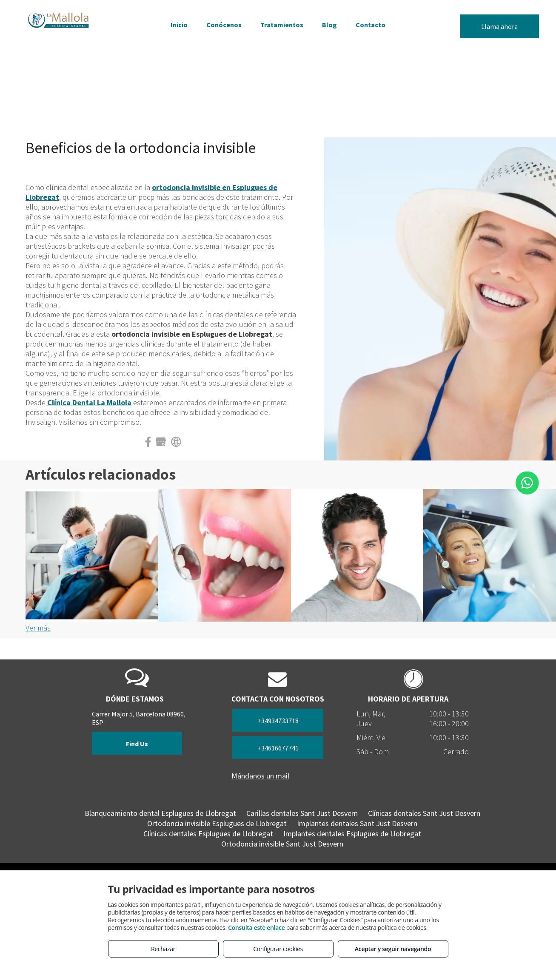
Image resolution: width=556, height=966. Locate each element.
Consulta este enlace (256, 927)
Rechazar (163, 949)
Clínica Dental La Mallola (89, 402)
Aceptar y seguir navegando (393, 949)
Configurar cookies (278, 949)
